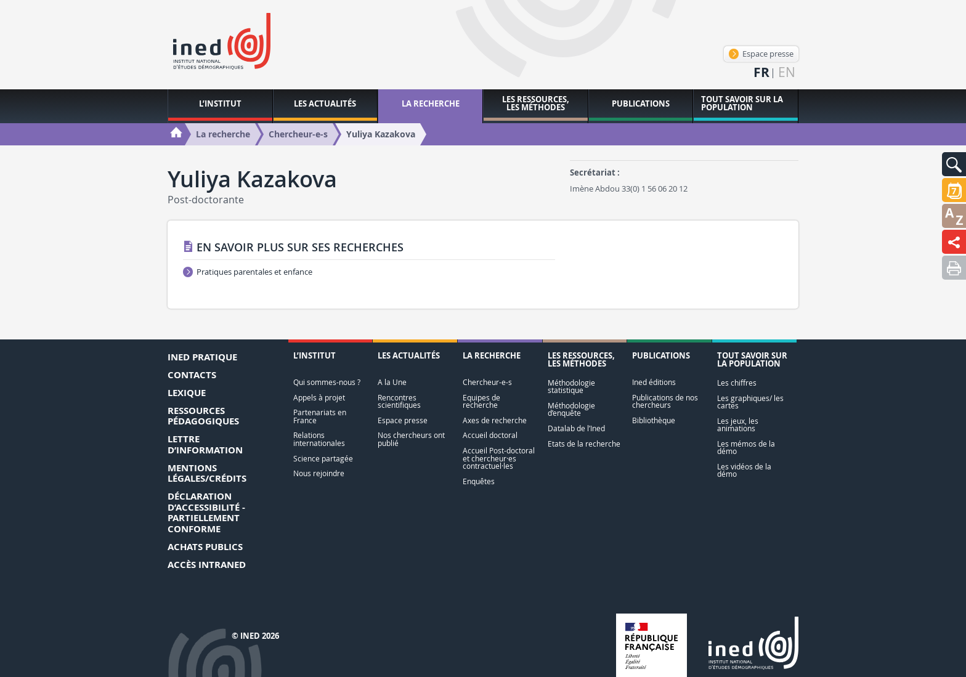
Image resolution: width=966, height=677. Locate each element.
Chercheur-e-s (487, 382)
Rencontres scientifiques (399, 401)
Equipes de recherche (481, 401)
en (786, 72)
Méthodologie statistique (571, 386)
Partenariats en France (319, 416)
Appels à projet (319, 397)
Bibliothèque (653, 420)
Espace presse (761, 53)
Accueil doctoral (490, 435)
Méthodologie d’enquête (571, 409)
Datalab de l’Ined (576, 428)
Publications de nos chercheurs (665, 401)
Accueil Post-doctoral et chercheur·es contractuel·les (499, 458)
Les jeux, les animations (737, 425)
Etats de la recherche (584, 444)
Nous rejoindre (318, 473)
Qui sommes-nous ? (326, 382)
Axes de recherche (495, 420)
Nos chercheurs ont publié (411, 439)
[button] (954, 164)
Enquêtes (479, 481)
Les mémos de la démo (746, 447)
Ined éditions (654, 382)
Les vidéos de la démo (744, 470)
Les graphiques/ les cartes (750, 402)
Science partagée (323, 458)
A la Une (392, 382)
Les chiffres (737, 383)
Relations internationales (319, 439)
